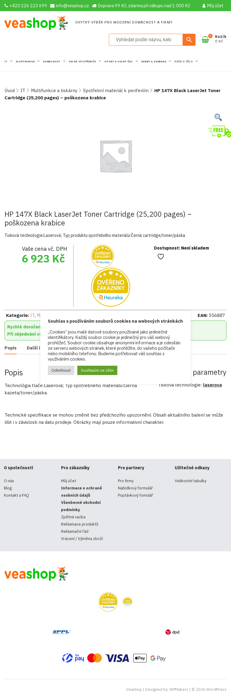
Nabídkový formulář (135, 488)
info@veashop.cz (69, 5)
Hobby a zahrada (154, 61)
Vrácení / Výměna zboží (82, 538)
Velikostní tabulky (190, 480)
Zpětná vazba (73, 517)
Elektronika (26, 61)
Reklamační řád (74, 531)
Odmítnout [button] (61, 370)
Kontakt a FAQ (16, 495)
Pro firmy (126, 480)
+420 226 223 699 (26, 5)
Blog (8, 488)
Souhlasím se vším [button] (97, 370)
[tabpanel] (115, 155)
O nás (9, 480)
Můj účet (212, 5)
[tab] (11, 348)
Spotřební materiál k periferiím (116, 90)
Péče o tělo (184, 61)
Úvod (10, 90)
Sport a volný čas (119, 61)
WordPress (216, 689)
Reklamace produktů (79, 524)
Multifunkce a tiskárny (54, 90)
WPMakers (178, 689)
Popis (11, 348)
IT (6, 61)
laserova (212, 385)
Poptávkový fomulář (135, 495)
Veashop (134, 689)
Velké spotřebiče (83, 61)
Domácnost (52, 61)
